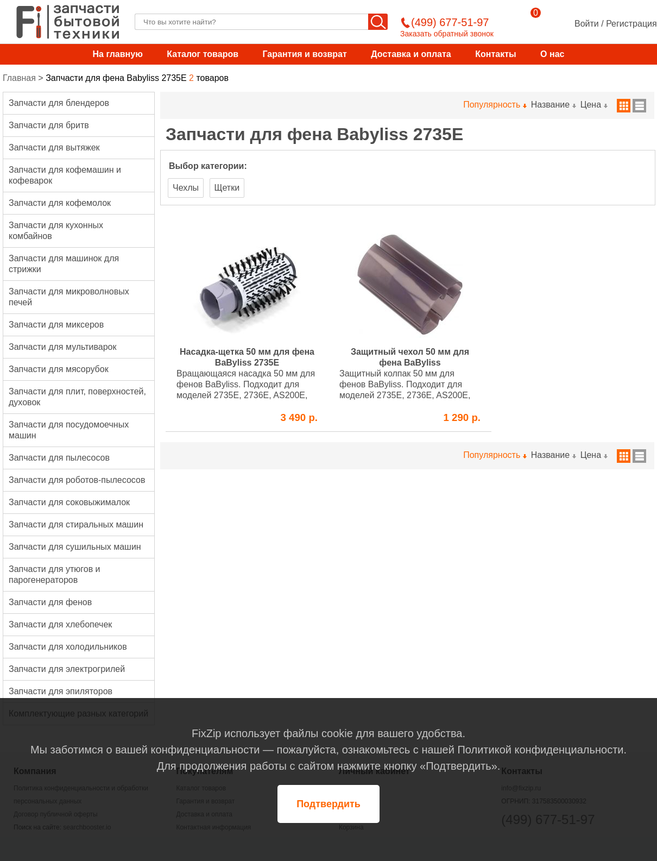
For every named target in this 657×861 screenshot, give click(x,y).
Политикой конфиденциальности (540, 750)
